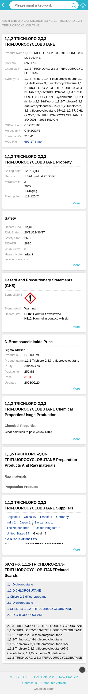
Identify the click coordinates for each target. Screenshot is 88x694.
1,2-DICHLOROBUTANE (24, 590)
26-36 (28, 238)
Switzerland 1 (43, 522)
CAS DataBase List (36, 20)
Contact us (29, 683)
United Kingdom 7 (48, 528)
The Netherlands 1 (19, 528)
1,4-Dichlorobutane (20, 584)
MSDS (14, 677)
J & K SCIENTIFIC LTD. (21, 539)
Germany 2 (63, 517)
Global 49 (39, 533)
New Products (68, 677)
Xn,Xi (28, 227)
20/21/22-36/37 (34, 232)
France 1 (46, 517)
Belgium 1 (13, 517)
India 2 (11, 522)
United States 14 (18, 533)
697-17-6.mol (33, 141)
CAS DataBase (44, 677)
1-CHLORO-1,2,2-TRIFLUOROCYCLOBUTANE (39, 608)
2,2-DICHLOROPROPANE (25, 615)
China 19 (30, 517)
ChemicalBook (11, 20)
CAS (26, 677)
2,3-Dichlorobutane (20, 602)
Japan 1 (25, 522)
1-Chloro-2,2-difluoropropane (26, 596)
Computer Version (53, 683)
